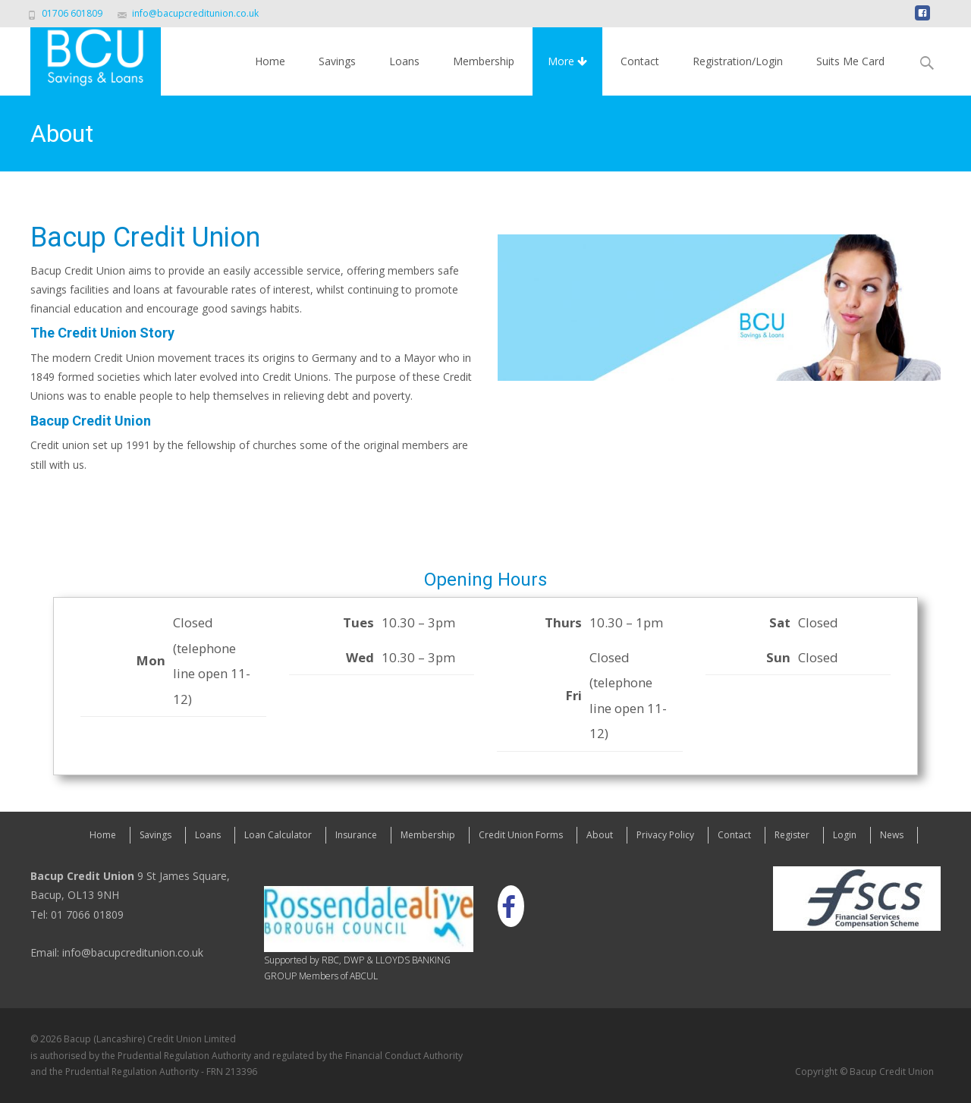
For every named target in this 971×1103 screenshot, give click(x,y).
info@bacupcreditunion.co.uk (195, 13)
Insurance (356, 834)
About (599, 834)
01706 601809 (72, 13)
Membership (483, 61)
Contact (640, 61)
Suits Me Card (850, 61)
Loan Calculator (278, 834)
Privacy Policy (665, 834)
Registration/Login (738, 61)
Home (270, 61)
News (891, 834)
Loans (404, 61)
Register (792, 834)
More (567, 61)
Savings (337, 61)
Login (844, 834)
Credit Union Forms (521, 834)
